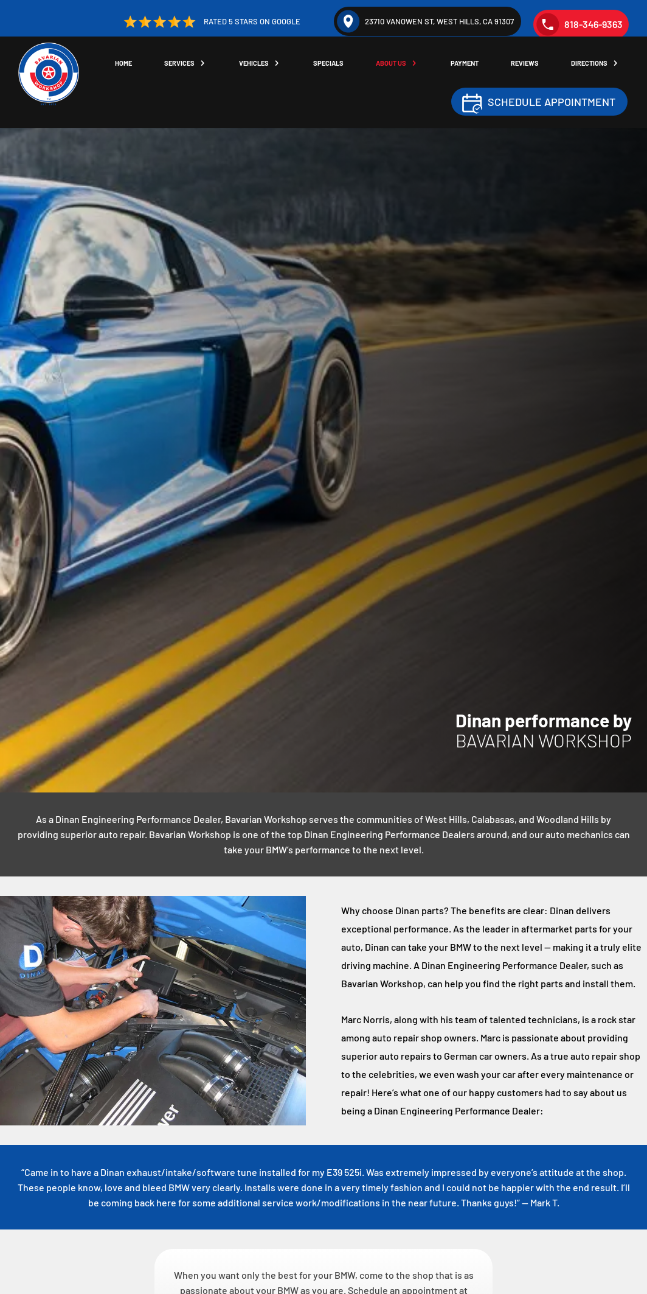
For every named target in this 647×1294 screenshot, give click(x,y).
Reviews (528, 64)
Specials (334, 64)
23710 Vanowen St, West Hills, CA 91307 (425, 21)
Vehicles (261, 64)
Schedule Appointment (551, 102)
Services (188, 64)
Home (133, 64)
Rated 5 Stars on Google (210, 22)
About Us (396, 64)
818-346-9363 (579, 24)
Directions (591, 64)
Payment (469, 64)
